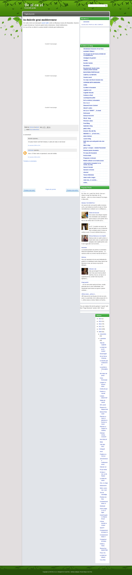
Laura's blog (87, 138)
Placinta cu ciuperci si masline (103, 428)
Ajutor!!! (102, 527)
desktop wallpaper (75, 572)
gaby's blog (86, 128)
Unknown (32, 127)
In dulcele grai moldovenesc (104, 362)
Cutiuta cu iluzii (88, 95)
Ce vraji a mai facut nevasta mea (93, 80)
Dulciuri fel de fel (88, 115)
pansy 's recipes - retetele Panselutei (94, 148)
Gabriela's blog (88, 126)
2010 (100, 329)
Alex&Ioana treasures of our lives (93, 49)
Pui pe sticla (103, 469)
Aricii (101, 451)
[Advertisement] (37, 174)
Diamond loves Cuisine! (90, 105)
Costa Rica (67, 572)
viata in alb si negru (89, 177)
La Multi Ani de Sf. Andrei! (103, 349)
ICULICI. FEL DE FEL (89, 131)
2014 (100, 318)
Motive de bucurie (94, 212)
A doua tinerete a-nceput (103, 523)
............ (83, 191)
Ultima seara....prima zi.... (88, 294)
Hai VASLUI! (103, 439)
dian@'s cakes (87, 108)
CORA (85, 85)
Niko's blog (86, 145)
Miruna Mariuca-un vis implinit (97, 236)
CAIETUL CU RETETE (89, 74)
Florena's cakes (88, 121)
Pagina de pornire (29, 14)
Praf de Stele (87, 155)
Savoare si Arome (88, 169)
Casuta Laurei (87, 77)
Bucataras (86, 65)
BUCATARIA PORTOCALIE (91, 72)
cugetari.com (87, 90)
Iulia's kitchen (87, 136)
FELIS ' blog (87, 118)
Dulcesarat (86, 113)
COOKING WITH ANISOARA (91, 82)
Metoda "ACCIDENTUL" (88, 203)
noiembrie (103, 338)
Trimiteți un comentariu (30, 161)
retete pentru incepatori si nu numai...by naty (92, 163)
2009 (100, 331)
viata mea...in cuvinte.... (90, 180)
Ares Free (89, 572)
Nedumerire (103, 485)
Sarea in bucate (88, 167)
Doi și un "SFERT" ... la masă (92, 110)
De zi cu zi (33, 4)
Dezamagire (103, 353)
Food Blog (86, 123)
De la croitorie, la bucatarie (91, 100)
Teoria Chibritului (88, 175)
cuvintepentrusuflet (89, 97)
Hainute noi (103, 467)
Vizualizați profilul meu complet (92, 24)
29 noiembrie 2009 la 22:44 (34, 145)
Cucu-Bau (103, 560)
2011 (100, 326)
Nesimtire (84, 247)
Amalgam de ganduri (89, 58)
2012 (100, 324)
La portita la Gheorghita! (104, 369)
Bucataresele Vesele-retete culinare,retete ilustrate (91, 68)
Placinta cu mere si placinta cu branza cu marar (103, 420)
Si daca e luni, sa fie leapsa (103, 474)
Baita (101, 442)
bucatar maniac (88, 63)
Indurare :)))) (92, 269)
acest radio (45, 23)
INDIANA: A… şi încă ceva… (91, 133)
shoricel (85, 172)
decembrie (103, 334)
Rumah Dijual (83, 572)
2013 (100, 321)
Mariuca (83, 257)
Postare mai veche (72, 190)
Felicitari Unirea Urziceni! (103, 435)
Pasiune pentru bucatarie (91, 150)
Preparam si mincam (89, 158)
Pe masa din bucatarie (90, 153)
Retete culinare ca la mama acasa (93, 160)
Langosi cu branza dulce (103, 384)
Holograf (102, 449)
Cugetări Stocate (88, 92)
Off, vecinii (103, 405)
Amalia (85, 60)
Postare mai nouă (29, 190)
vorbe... (85, 182)
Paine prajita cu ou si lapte (103, 510)
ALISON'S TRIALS (88, 51)
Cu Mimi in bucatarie (89, 87)
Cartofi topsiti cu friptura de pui (103, 517)
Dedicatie (102, 506)
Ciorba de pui (103, 389)
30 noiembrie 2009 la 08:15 (34, 157)
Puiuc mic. (103, 553)
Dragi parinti (84, 282)
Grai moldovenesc (34, 129)
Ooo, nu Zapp (104, 483)
